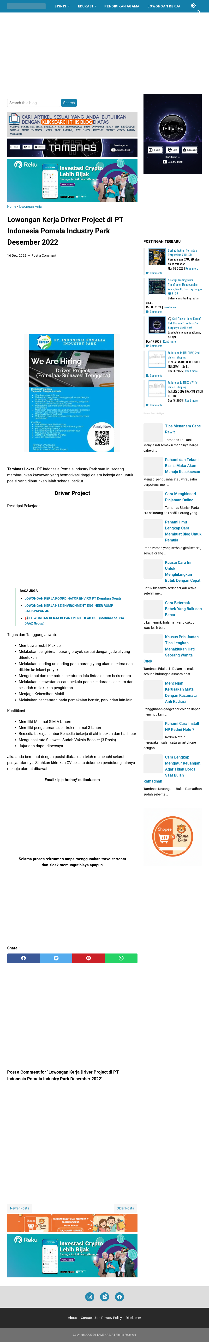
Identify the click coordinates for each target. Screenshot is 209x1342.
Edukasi (85, 6)
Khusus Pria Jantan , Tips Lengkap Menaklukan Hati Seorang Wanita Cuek (172, 649)
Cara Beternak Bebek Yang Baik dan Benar (183, 609)
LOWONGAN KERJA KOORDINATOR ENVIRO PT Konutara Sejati (72, 598)
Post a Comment (43, 255)
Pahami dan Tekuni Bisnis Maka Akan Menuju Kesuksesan (182, 465)
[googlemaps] (104, 1297)
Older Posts (125, 1208)
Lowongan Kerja (164, 6)
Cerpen (18, 19)
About (72, 1318)
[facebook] (23, 958)
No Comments (154, 273)
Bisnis (60, 6)
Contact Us (89, 1318)
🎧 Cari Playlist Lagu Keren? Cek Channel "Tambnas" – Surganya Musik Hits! (184, 323)
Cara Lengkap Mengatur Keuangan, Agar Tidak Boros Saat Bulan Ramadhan (172, 769)
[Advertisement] (104, 53)
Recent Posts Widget (153, 413)
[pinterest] (88, 958)
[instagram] (89, 1297)
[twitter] (56, 958)
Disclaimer (133, 1318)
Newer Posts (19, 1208)
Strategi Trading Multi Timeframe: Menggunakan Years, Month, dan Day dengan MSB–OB (185, 287)
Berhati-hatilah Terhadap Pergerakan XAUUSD (182, 252)
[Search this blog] (199, 12)
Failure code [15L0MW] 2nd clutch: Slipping (184, 355)
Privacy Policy (111, 1318)
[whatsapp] (121, 958)
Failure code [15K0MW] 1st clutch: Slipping (183, 384)
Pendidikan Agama (121, 6)
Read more (191, 268)
